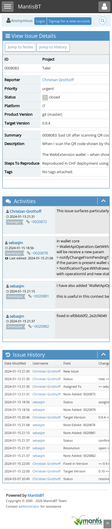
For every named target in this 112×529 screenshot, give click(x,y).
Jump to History (53, 47)
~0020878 (39, 253)
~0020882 (41, 326)
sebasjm (16, 242)
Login (40, 20)
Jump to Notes (20, 47)
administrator (29, 506)
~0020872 (38, 221)
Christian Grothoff (58, 79)
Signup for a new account (69, 20)
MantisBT (36, 495)
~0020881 (41, 296)
